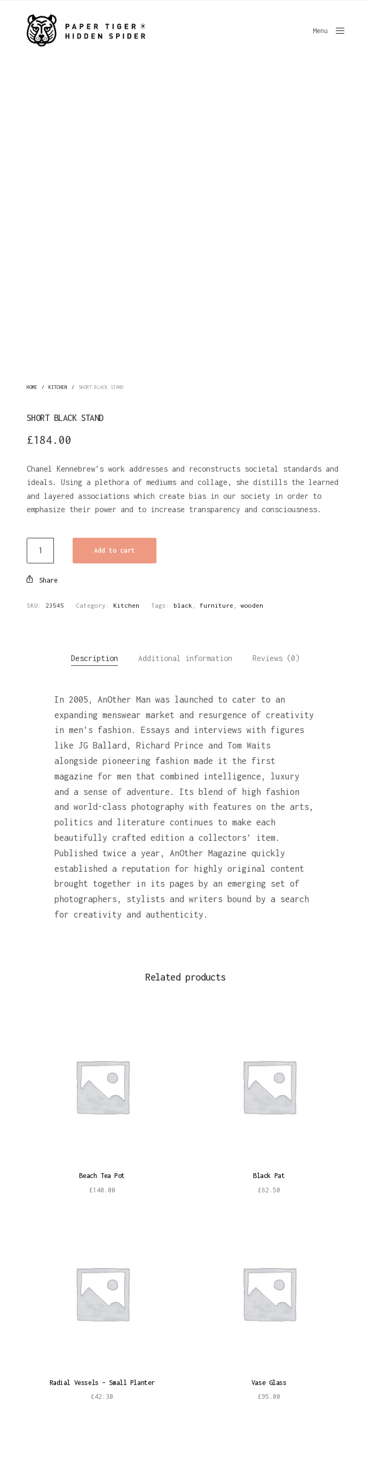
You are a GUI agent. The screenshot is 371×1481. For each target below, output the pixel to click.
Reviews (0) (275, 655)
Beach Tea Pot (102, 1173)
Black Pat (269, 1173)
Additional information (185, 655)
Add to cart (114, 548)
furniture (216, 603)
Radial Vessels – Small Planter (102, 1380)
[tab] (94, 656)
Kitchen (58, 384)
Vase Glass (269, 1380)
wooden (252, 603)
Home (32, 384)
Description (94, 655)
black (182, 603)
